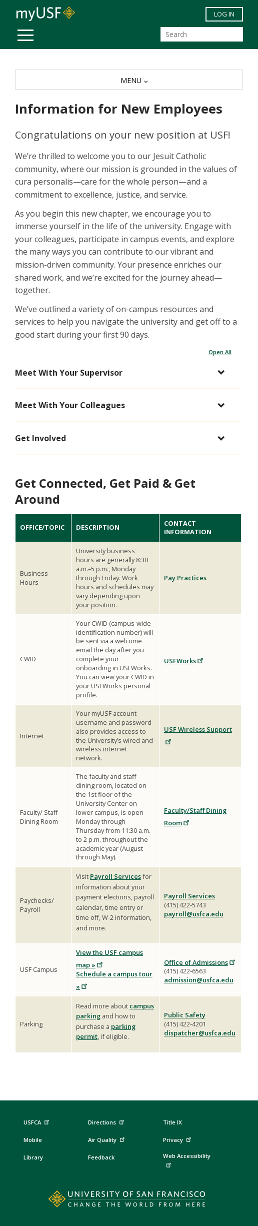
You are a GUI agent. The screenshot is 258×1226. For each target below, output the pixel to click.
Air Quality (107, 1138)
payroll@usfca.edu (194, 913)
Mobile (33, 1139)
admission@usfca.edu (199, 979)
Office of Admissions (200, 962)
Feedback (101, 1157)
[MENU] (129, 80)
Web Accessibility (186, 1159)
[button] (123, 373)
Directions (105, 1122)
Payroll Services (115, 876)
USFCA (38, 1121)
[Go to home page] (129, 1200)
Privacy (178, 1138)
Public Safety (185, 1014)
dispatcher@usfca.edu (200, 1032)
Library (33, 1157)
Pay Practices (185, 577)
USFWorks (184, 660)
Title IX (172, 1122)
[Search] (201, 34)
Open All (220, 352)
